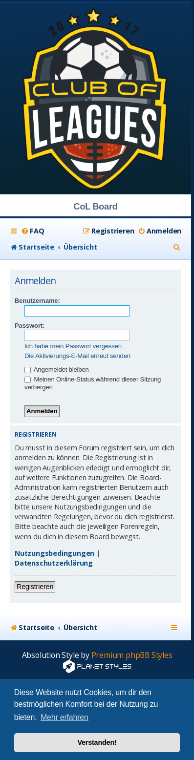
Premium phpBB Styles (131, 655)
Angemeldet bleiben (56, 369)
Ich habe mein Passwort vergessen (73, 346)
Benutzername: (37, 300)
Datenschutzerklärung (54, 563)
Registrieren (35, 587)
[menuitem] (32, 231)
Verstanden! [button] (96, 742)
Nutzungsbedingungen (54, 553)
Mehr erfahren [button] (64, 717)
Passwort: (29, 325)
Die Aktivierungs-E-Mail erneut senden (77, 355)
